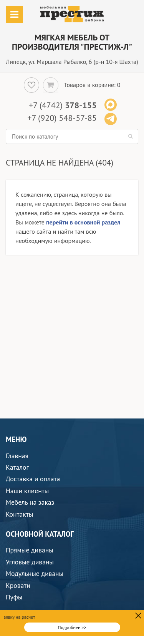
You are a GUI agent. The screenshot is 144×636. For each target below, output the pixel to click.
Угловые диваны (30, 561)
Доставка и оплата (33, 478)
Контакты (19, 514)
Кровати (18, 585)
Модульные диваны (34, 573)
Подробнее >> (72, 627)
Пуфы (14, 596)
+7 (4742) (63, 105)
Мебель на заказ (30, 502)
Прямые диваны (29, 550)
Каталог (17, 467)
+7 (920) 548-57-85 (61, 117)
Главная (17, 455)
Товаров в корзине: (90, 85)
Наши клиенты (27, 490)
